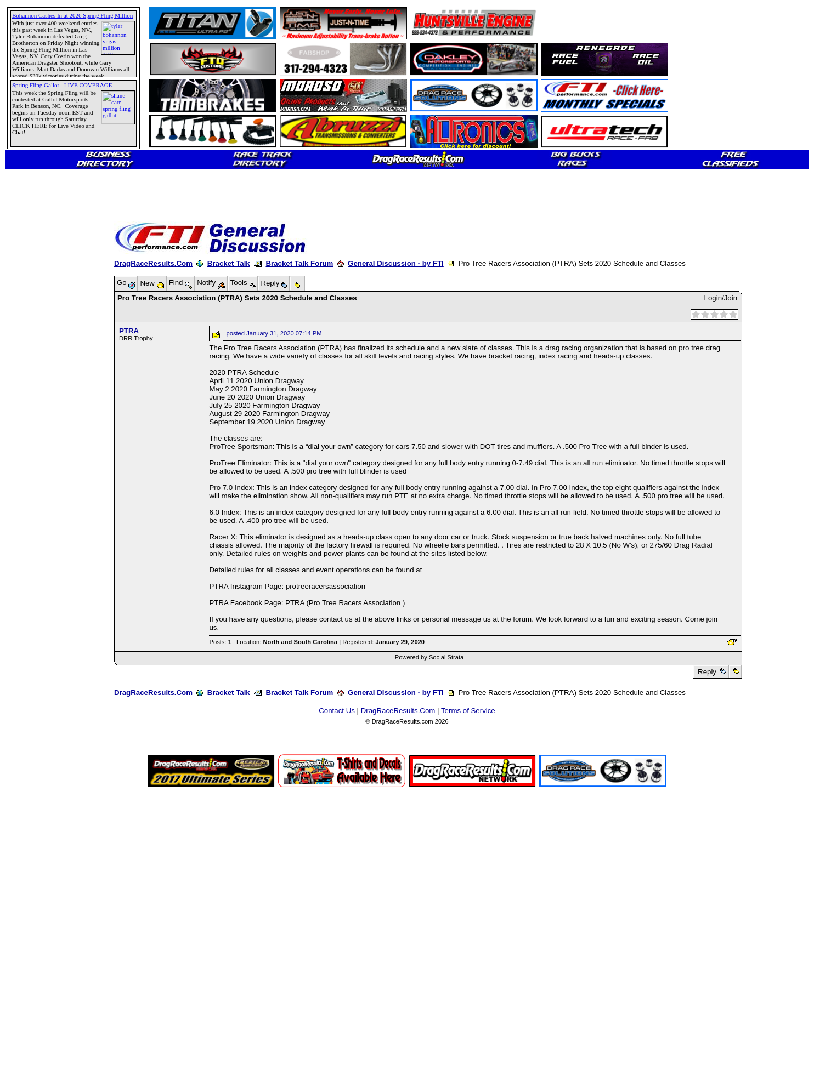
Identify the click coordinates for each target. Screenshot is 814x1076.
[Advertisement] (47, 397)
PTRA (129, 331)
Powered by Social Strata (429, 657)
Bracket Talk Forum (299, 263)
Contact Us (337, 711)
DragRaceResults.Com (153, 263)
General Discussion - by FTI (396, 263)
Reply (707, 672)
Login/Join (720, 298)
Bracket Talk (228, 263)
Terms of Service (468, 711)
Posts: (220, 642)
